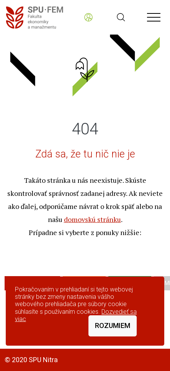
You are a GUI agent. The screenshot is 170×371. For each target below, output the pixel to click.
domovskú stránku (92, 219)
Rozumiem (112, 325)
